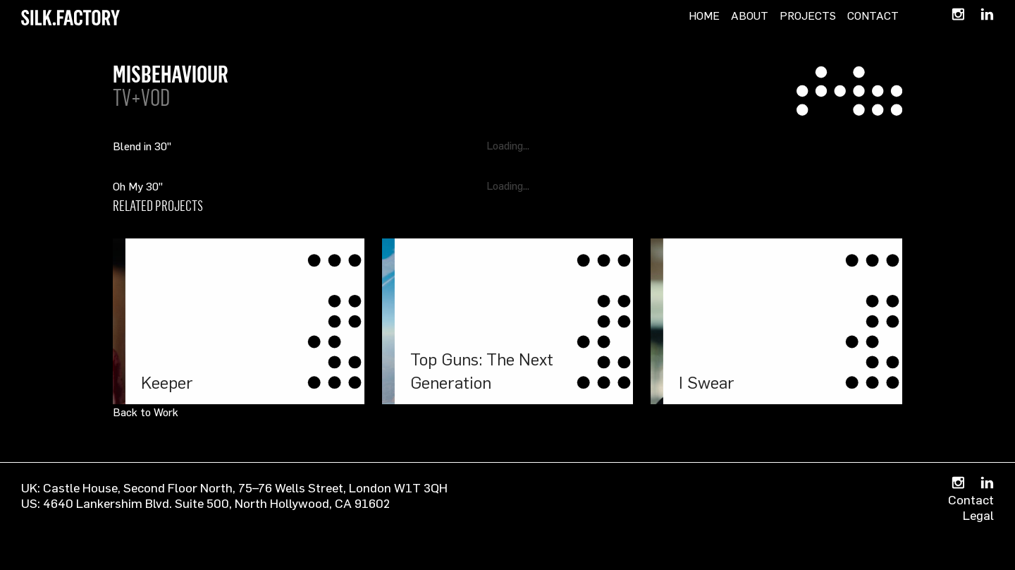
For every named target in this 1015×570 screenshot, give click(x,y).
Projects (808, 15)
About (749, 15)
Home (704, 15)
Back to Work (145, 412)
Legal (978, 515)
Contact (873, 15)
